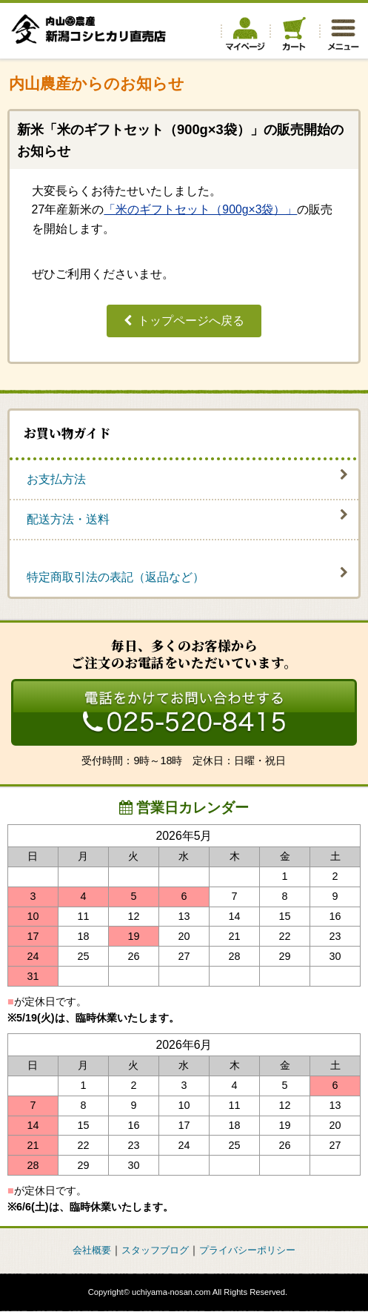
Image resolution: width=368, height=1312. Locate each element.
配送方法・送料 (68, 520)
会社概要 (86, 1251)
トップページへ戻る (191, 320)
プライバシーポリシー (252, 1251)
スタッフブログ (153, 1251)
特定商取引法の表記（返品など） (115, 577)
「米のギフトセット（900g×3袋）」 (201, 209)
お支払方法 (56, 480)
